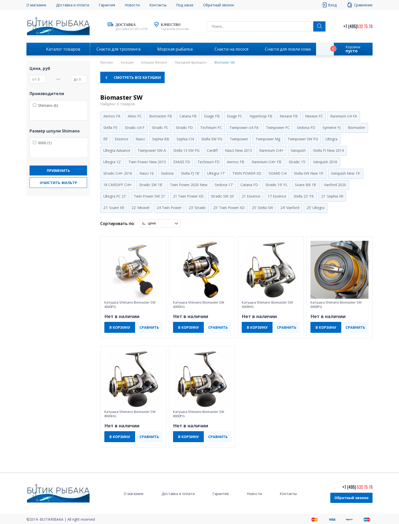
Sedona (167, 173)
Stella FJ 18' (190, 173)
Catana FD (249, 184)
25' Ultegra (315, 207)
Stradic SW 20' (222, 196)
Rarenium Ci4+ (271, 150)
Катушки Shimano (154, 62)
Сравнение (363, 5)
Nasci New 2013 (238, 150)
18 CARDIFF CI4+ (117, 184)
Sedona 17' (224, 184)
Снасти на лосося (231, 49)
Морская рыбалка (175, 49)
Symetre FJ (331, 127)
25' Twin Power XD (229, 207)
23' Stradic (197, 207)
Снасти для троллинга (118, 49)
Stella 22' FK (304, 196)
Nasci (140, 139)
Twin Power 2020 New (188, 184)
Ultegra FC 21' (114, 196)
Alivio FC (135, 116)
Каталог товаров (63, 49)
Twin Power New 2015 (147, 161)
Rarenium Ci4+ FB (266, 161)
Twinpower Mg (267, 139)
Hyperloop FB (261, 116)
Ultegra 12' (112, 161)
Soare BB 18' (306, 184)
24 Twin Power (169, 207)
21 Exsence (251, 196)
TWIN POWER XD (246, 173)
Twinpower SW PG (303, 139)
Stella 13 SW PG (186, 150)
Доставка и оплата (72, 5)
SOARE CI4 (278, 173)
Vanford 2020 (335, 184)
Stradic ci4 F (135, 127)
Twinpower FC (278, 127)
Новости (132, 5)
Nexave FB (289, 116)
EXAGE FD (181, 161)
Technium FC (211, 127)
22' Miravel (140, 207)
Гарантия (107, 5)
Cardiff (212, 150)
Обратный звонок (218, 5)
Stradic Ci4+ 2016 (117, 173)
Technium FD (208, 161)
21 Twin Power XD (188, 196)
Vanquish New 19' (345, 173)
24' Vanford (289, 207)
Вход (332, 5)
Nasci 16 (146, 173)
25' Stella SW (262, 207)
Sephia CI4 (185, 139)
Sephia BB (160, 139)
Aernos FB (235, 161)
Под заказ (184, 5)
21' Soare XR (113, 207)
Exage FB (212, 116)
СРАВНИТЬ (149, 327)
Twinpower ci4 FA (244, 127)
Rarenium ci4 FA (343, 116)
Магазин (106, 62)
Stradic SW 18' (151, 184)
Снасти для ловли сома (288, 49)
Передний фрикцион (191, 62)
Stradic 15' (297, 161)
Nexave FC (314, 116)
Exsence (121, 139)
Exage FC (234, 116)
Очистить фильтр (58, 182)
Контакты (157, 5)
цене (152, 223)
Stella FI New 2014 (328, 150)
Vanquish (298, 150)
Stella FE (110, 127)
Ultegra (331, 139)
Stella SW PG (211, 139)
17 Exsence (277, 196)
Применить (58, 170)
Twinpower (239, 139)
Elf (105, 139)
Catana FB (188, 116)
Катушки (127, 62)
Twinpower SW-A (152, 150)
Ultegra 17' (216, 173)
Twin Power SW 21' (150, 196)
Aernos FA (111, 116)
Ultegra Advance (116, 150)
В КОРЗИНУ (119, 327)
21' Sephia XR (332, 196)
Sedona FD (306, 127)
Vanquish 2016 (325, 161)
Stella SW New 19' (309, 173)
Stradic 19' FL (276, 184)
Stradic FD (184, 127)
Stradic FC (160, 127)
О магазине (36, 5)
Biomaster (356, 127)
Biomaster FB (160, 116)
